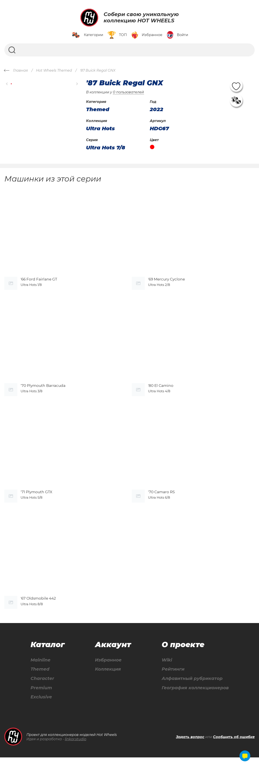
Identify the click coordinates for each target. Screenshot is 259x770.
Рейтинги (173, 681)
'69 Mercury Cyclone (166, 282)
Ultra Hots (100, 128)
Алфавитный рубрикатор (192, 690)
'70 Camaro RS (161, 501)
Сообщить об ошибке (234, 749)
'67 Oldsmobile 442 (38, 610)
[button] (7, 84)
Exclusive (41, 709)
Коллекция (108, 681)
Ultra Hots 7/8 (105, 148)
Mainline (40, 672)
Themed (40, 681)
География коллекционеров (195, 700)
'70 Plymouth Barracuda (43, 391)
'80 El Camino (160, 391)
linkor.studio (75, 752)
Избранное (108, 672)
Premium (41, 700)
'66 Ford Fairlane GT (39, 282)
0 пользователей (128, 92)
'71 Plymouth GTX (36, 501)
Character (42, 690)
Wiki (167, 672)
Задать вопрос (190, 749)
